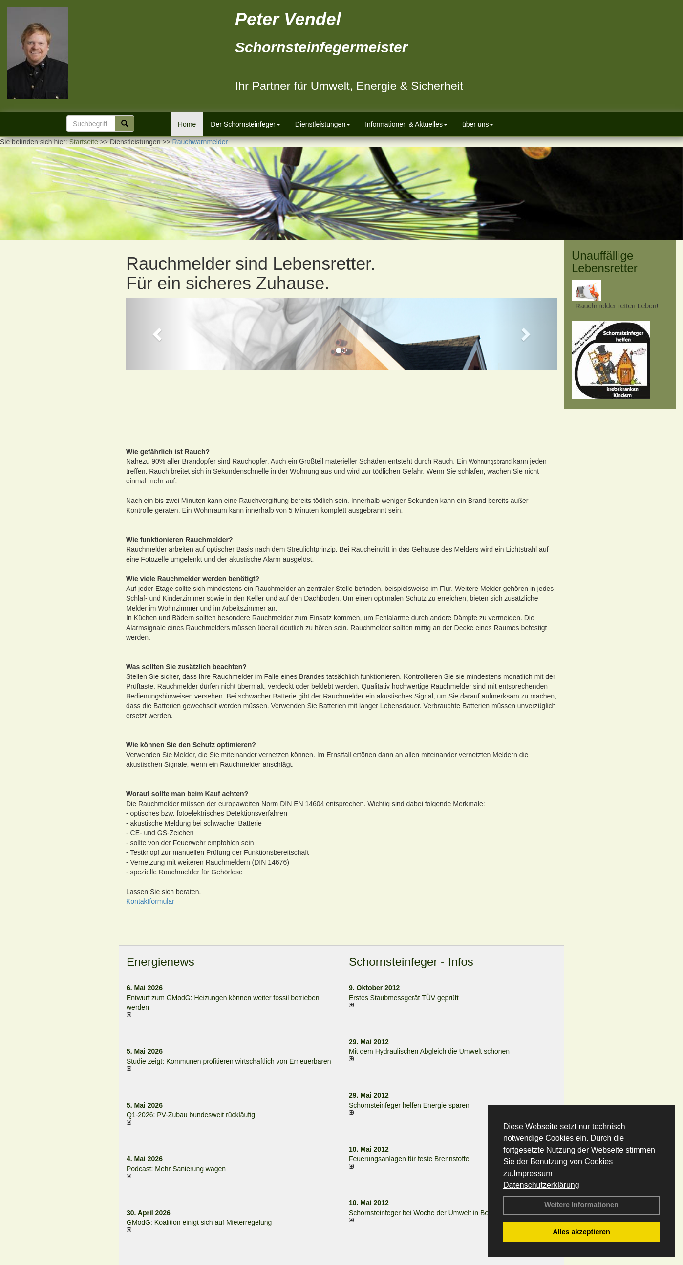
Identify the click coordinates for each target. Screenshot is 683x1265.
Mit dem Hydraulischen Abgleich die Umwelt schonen (429, 990)
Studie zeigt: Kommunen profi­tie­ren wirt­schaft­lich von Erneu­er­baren (229, 999)
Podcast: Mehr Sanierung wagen (176, 1107)
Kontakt (252, 1260)
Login (225, 1260)
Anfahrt (398, 1260)
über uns (477, 124)
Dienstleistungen (323, 124)
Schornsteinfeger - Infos (411, 899)
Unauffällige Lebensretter (605, 262)
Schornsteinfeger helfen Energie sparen (409, 1043)
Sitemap (451, 1260)
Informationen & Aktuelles (406, 124)
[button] (158, 334)
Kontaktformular (150, 839)
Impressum (532, 1173)
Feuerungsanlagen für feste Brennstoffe (409, 1097)
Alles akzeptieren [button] (581, 1232)
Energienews (160, 899)
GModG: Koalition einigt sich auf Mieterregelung (199, 1161)
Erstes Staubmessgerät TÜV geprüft (404, 936)
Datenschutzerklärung (541, 1185)
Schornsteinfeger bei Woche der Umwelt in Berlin (423, 1151)
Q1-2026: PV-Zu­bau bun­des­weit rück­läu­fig (191, 1053)
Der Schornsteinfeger (245, 124)
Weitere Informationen (581, 1205)
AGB (424, 1260)
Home (187, 124)
